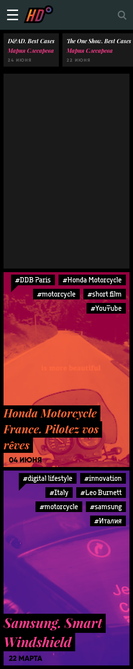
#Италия (108, 520)
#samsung (106, 506)
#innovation (103, 478)
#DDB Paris (33, 280)
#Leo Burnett (101, 492)
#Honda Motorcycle (92, 280)
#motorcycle (56, 294)
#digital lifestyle (47, 478)
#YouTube (106, 308)
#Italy (59, 492)
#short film (105, 294)
